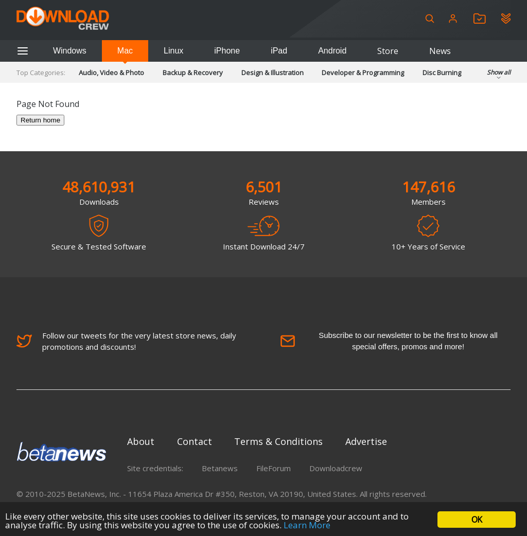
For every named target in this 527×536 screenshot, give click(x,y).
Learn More (307, 525)
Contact (194, 441)
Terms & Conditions (278, 441)
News (440, 51)
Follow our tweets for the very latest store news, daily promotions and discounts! (126, 341)
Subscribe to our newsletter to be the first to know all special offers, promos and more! (389, 341)
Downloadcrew (335, 468)
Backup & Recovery (193, 72)
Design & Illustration (272, 72)
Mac (125, 50)
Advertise (366, 441)
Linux (173, 50)
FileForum (273, 468)
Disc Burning (442, 72)
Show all (499, 75)
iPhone (227, 50)
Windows (69, 50)
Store (387, 51)
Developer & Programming (363, 72)
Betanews (220, 468)
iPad (279, 50)
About (140, 441)
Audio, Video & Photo (111, 72)
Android (332, 50)
